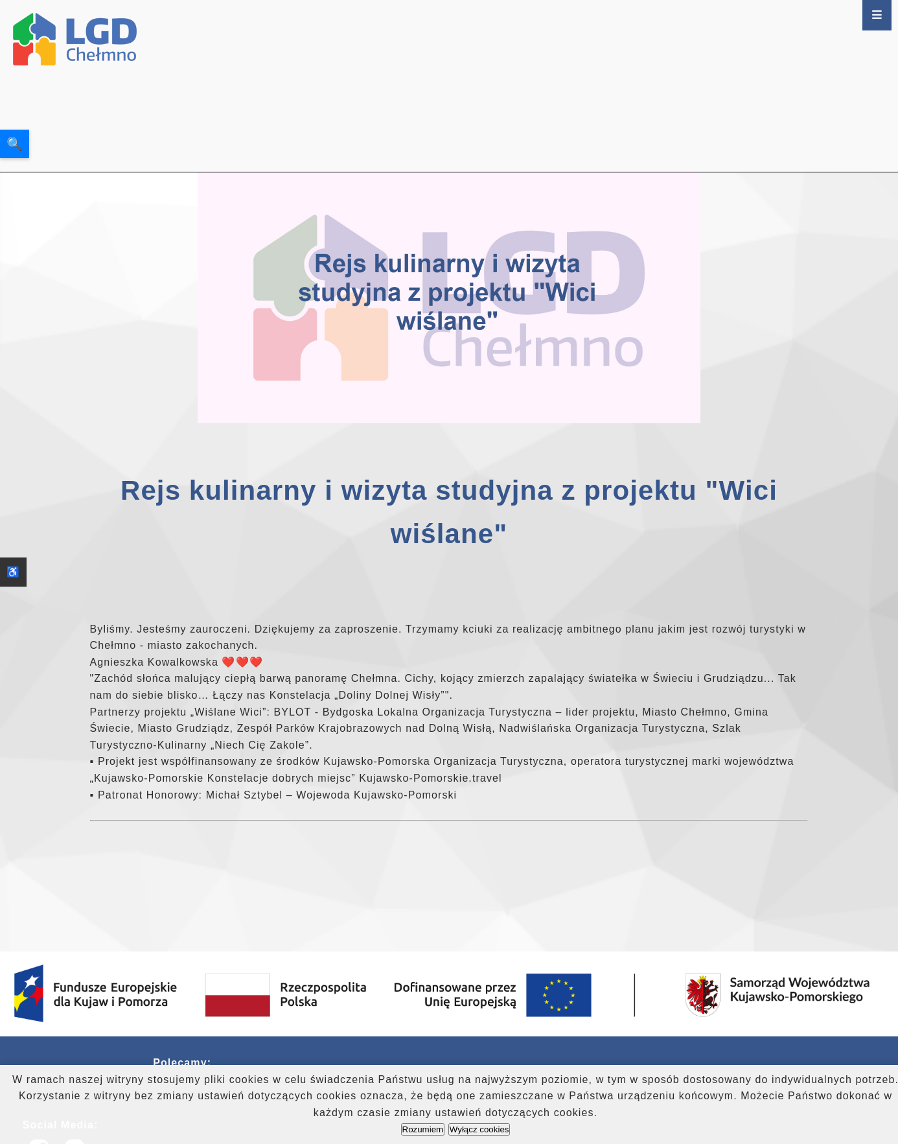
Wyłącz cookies (479, 1129)
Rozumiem (423, 1129)
